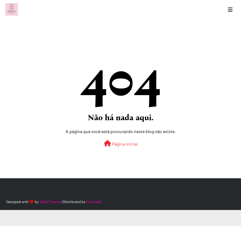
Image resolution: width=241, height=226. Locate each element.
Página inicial (120, 143)
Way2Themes (50, 201)
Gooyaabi (94, 201)
